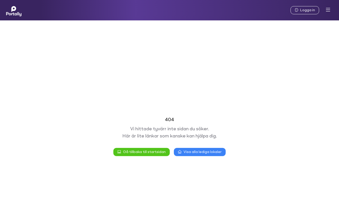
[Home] (13, 10)
